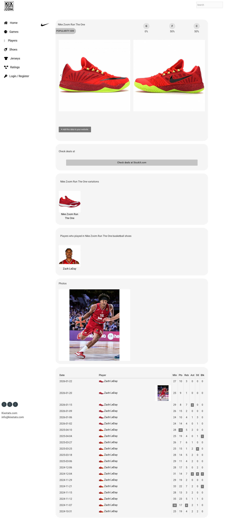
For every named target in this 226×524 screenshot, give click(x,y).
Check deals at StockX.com (131, 162)
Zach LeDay (70, 257)
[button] (63, 75)
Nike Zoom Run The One (70, 205)
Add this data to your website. (75, 129)
